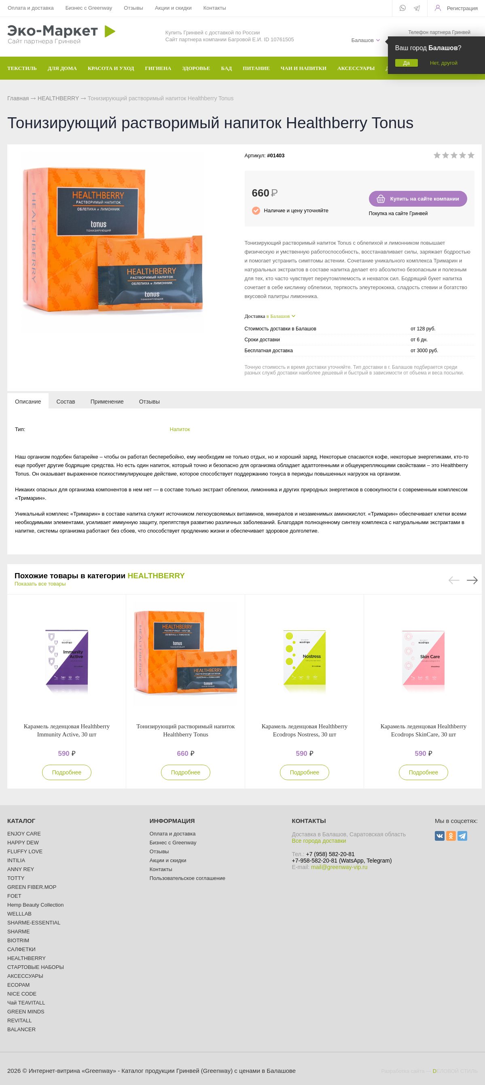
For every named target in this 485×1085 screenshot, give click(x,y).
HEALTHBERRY (58, 98)
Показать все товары (40, 584)
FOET (14, 896)
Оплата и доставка (31, 8)
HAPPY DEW (23, 843)
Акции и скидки (173, 8)
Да (406, 63)
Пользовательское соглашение (187, 878)
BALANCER (21, 1029)
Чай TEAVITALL (26, 1003)
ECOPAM (18, 985)
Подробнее (67, 772)
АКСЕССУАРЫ (25, 976)
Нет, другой (443, 63)
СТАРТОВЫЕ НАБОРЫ (35, 967)
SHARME (18, 931)
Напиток (180, 429)
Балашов (363, 40)
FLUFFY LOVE (24, 851)
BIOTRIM (18, 940)
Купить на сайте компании (424, 199)
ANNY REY (20, 869)
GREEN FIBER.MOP (31, 887)
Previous (454, 580)
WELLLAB (19, 914)
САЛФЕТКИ (21, 949)
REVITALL (19, 1020)
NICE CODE (21, 994)
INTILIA (16, 860)
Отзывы (133, 8)
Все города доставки (319, 841)
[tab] (28, 401)
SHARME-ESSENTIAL (33, 923)
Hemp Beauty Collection (35, 905)
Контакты (214, 8)
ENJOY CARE (24, 834)
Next (472, 580)
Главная (18, 98)
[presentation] (28, 401)
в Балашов (278, 316)
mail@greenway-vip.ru (339, 867)
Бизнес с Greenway (89, 8)
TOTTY (15, 878)
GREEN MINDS (25, 1012)
